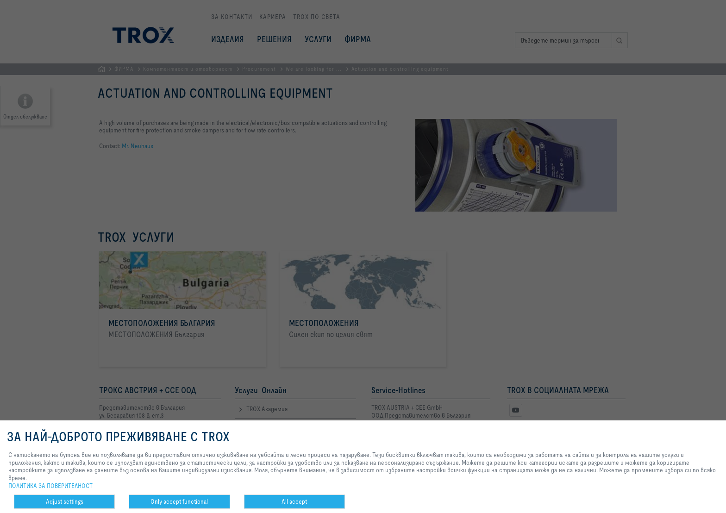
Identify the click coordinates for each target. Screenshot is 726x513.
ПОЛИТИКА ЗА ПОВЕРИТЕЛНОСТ (50, 485)
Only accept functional (179, 501)
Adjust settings (64, 501)
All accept (294, 501)
